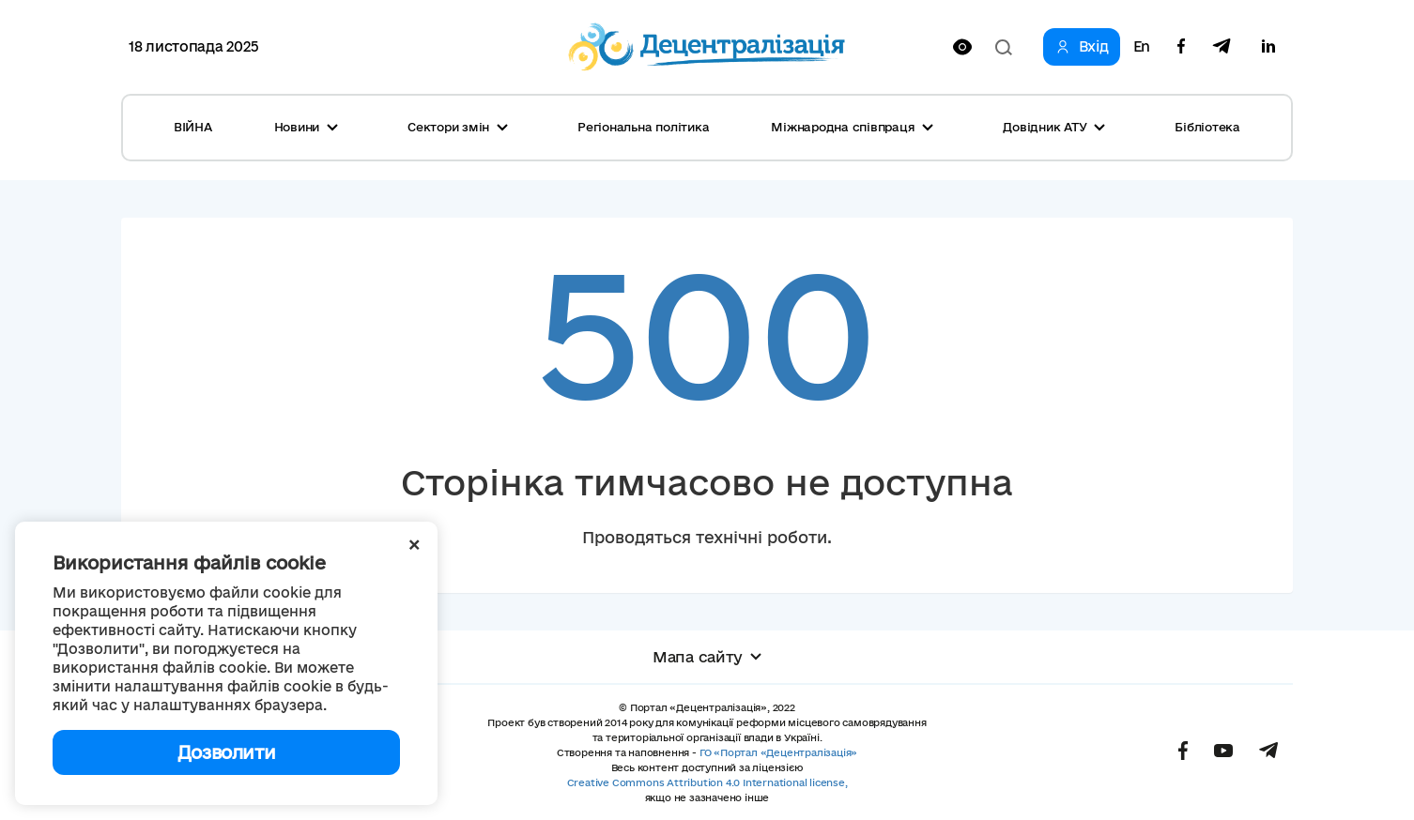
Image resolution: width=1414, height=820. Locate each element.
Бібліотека (1207, 126)
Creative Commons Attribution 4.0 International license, (707, 782)
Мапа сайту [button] (707, 656)
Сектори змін (457, 126)
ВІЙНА (193, 126)
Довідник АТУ (1054, 126)
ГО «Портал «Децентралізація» (778, 752)
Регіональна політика (643, 126)
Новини (306, 126)
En (1141, 46)
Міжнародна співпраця (852, 126)
